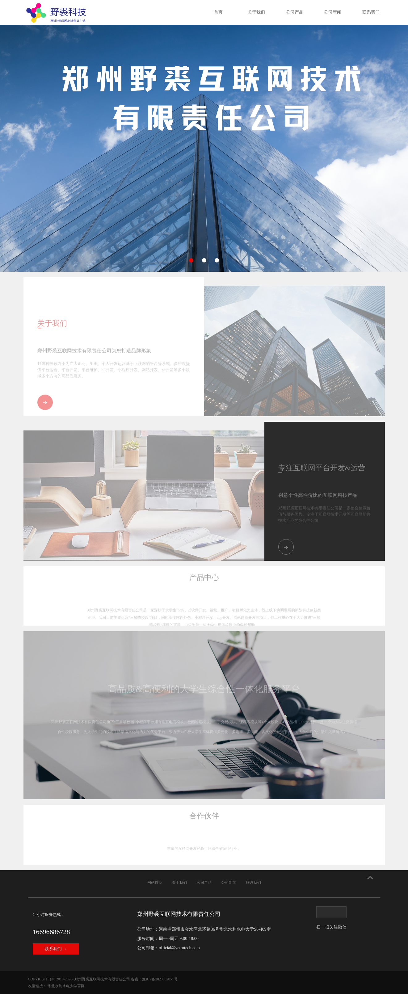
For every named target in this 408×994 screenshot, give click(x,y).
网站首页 (154, 882)
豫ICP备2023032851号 (160, 979)
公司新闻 (332, 12)
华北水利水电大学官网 (66, 986)
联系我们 (371, 12)
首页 (218, 12)
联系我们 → (55, 948)
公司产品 (294, 12)
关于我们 (256, 12)
